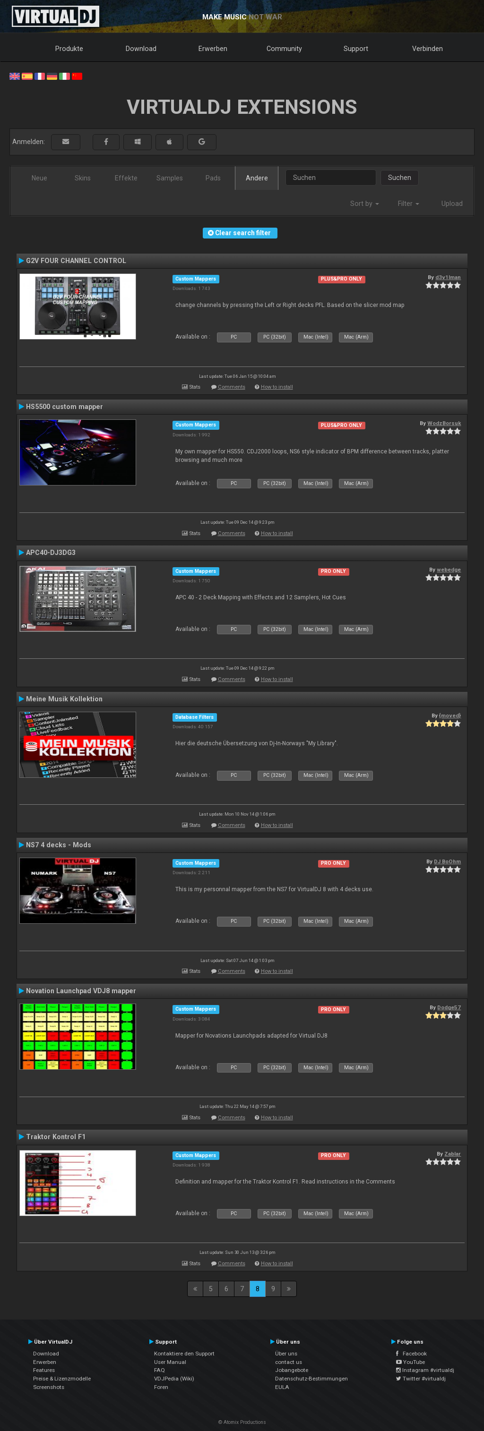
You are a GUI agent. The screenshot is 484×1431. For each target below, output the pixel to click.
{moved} (450, 715)
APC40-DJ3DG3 (51, 552)
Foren (161, 1387)
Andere (257, 178)
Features (44, 1370)
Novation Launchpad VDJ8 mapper (81, 991)
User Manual (170, 1362)
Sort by (364, 203)
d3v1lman (448, 277)
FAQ (159, 1370)
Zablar (452, 1153)
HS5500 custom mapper (64, 406)
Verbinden (427, 48)
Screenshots (48, 1387)
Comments (231, 387)
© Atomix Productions (242, 1422)
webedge (449, 569)
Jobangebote (291, 1370)
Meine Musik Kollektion (64, 699)
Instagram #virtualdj (425, 1370)
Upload (452, 203)
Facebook (411, 1353)
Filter (408, 203)
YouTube (410, 1362)
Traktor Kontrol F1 (56, 1137)
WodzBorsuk (444, 423)
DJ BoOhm (447, 861)
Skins (83, 178)
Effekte (126, 178)
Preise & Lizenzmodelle (62, 1378)
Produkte (69, 48)
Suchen (399, 177)
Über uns (286, 1353)
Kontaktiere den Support (184, 1353)
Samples (169, 178)
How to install (277, 387)
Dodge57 (449, 1007)
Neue (39, 178)
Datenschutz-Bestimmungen (311, 1378)
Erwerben (213, 48)
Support (356, 48)
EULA (282, 1387)
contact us (288, 1362)
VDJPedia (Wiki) (174, 1378)
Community (284, 48)
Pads (213, 178)
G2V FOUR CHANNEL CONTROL (76, 260)
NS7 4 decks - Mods (58, 845)
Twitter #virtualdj (421, 1378)
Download (141, 48)
